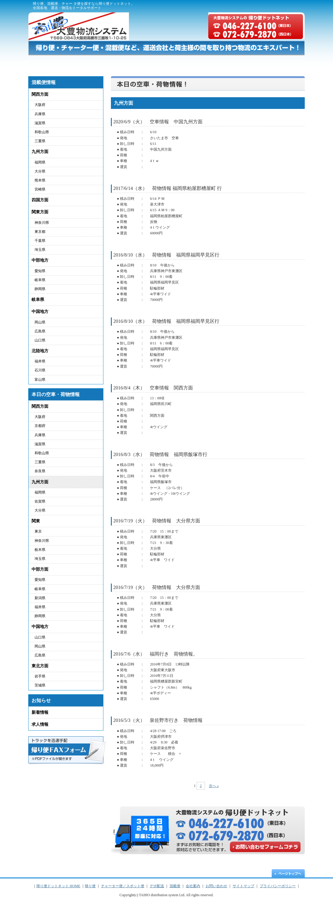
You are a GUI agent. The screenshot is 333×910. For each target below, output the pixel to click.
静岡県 (40, 289)
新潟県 (40, 598)
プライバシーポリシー (253, 6)
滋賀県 (40, 123)
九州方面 (40, 151)
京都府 (40, 426)
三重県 (40, 141)
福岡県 (40, 162)
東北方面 (40, 666)
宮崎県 (40, 189)
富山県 (40, 379)
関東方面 (40, 212)
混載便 (238, 63)
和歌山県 (42, 132)
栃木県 (40, 550)
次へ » (214, 786)
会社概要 (219, 6)
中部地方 (40, 260)
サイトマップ (290, 6)
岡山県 (40, 322)
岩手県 (40, 676)
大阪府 (40, 105)
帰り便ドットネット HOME (46, 63)
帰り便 (83, 63)
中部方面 (40, 569)
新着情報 (40, 712)
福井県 (40, 361)
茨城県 (40, 685)
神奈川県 (42, 223)
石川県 (40, 370)
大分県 (40, 171)
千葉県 (40, 241)
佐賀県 (40, 501)
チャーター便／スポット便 (139, 63)
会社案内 (193, 886)
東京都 (40, 232)
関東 (36, 521)
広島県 (40, 331)
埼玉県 (40, 250)
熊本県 (40, 180)
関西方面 (40, 94)
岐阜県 (40, 280)
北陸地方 (40, 351)
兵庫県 (40, 114)
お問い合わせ (281, 63)
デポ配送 (197, 63)
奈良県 (40, 471)
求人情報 (40, 724)
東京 (38, 531)
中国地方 (40, 311)
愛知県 (40, 271)
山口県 (40, 340)
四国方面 (40, 200)
